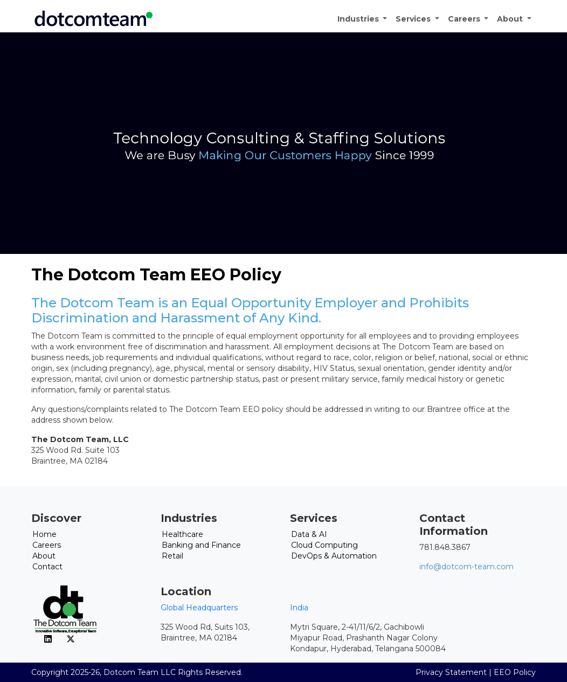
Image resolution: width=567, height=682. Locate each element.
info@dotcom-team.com (466, 566)
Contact (47, 566)
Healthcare (182, 534)
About (511, 19)
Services (414, 19)
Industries (359, 19)
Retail (172, 556)
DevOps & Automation (334, 556)
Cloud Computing (324, 545)
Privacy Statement (451, 672)
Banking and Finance (201, 545)
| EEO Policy (512, 672)
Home (44, 534)
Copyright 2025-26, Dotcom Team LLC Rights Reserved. (137, 672)
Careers (465, 19)
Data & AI (309, 534)
